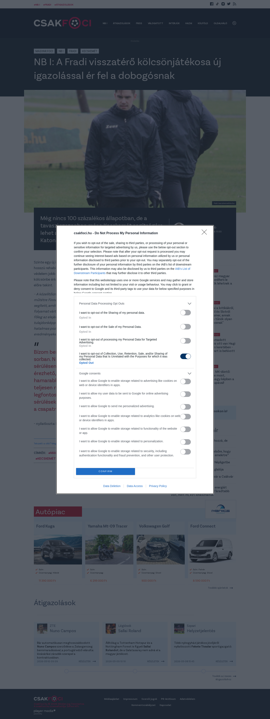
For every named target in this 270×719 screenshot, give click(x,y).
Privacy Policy (158, 486)
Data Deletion (112, 486)
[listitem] (135, 303)
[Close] (205, 233)
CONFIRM (105, 471)
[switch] (185, 312)
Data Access (135, 486)
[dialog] (135, 359)
